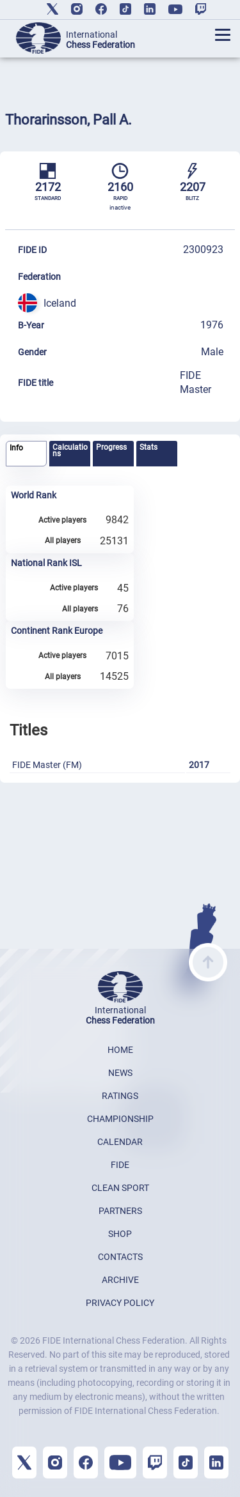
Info (16, 447)
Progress (111, 447)
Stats (148, 447)
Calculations (70, 450)
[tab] (26, 454)
